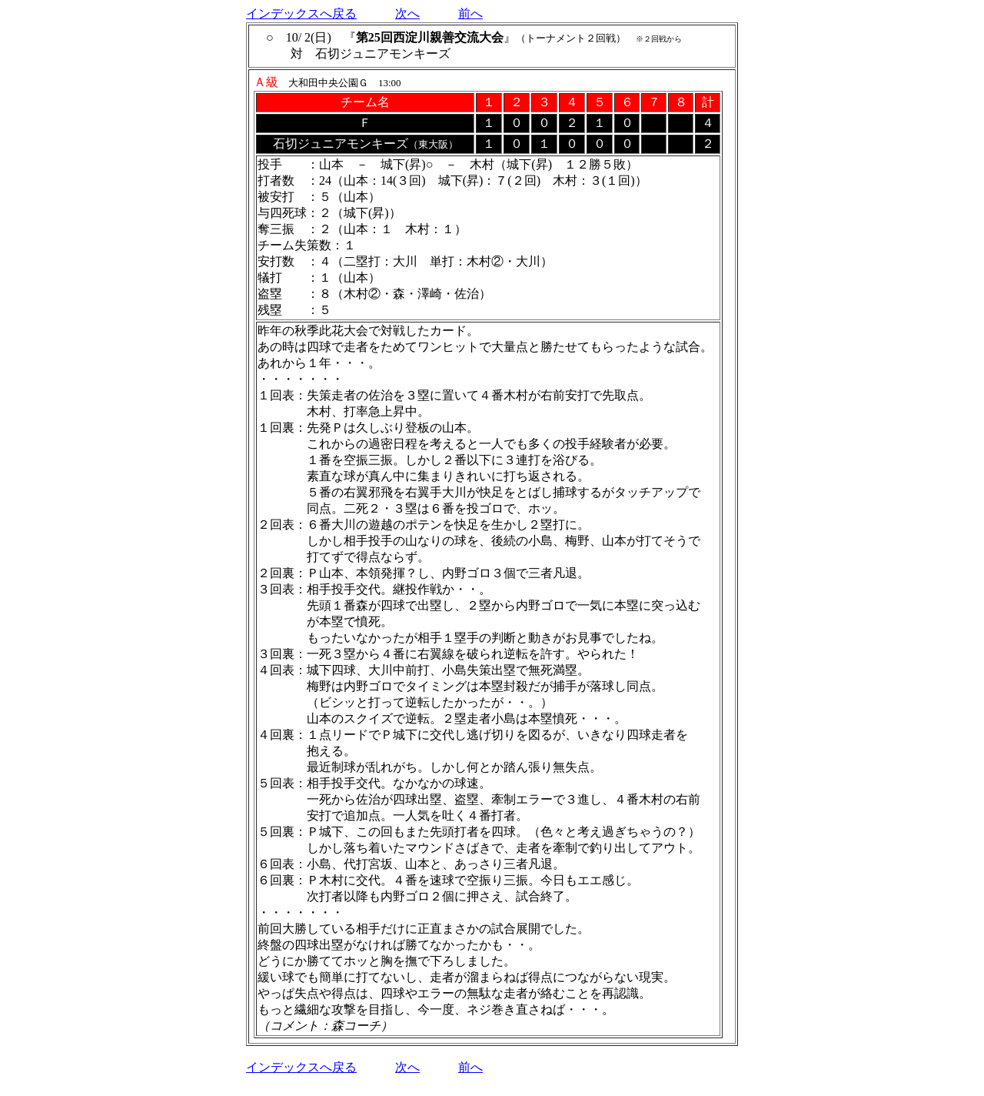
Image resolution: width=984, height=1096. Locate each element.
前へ (470, 13)
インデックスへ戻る (301, 13)
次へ (407, 13)
